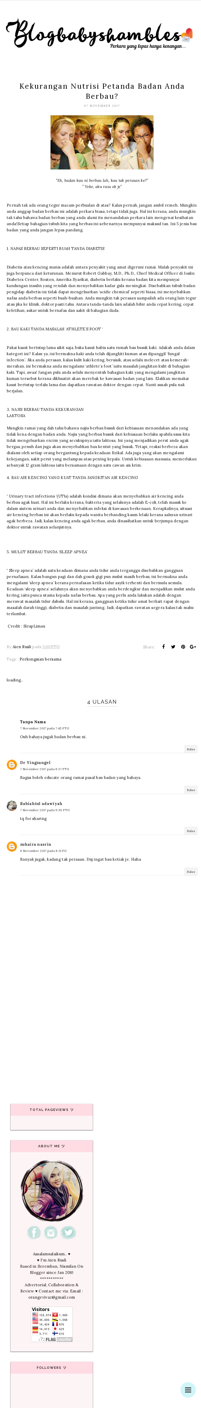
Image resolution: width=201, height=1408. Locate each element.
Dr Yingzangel (35, 762)
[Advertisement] (100, 1047)
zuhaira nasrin (35, 844)
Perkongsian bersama (41, 659)
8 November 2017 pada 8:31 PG (43, 851)
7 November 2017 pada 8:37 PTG (44, 769)
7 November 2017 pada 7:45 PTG (44, 728)
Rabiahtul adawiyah (41, 803)
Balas (191, 749)
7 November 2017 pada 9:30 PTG (45, 810)
